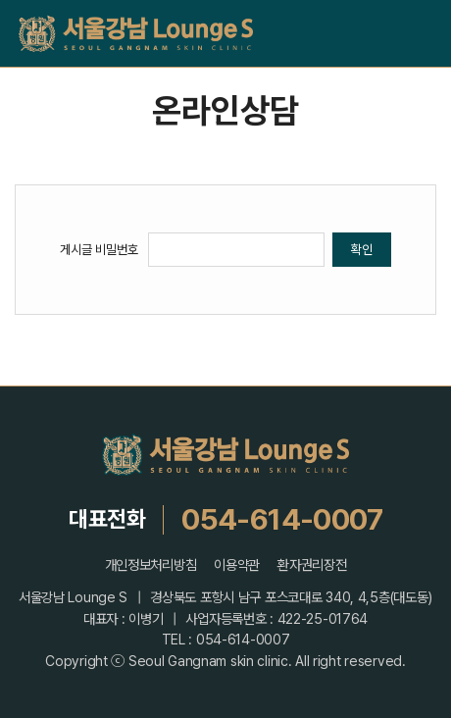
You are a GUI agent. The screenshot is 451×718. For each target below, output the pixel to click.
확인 (362, 249)
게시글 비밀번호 (99, 249)
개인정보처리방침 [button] (151, 565)
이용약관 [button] (237, 565)
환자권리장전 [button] (311, 565)
